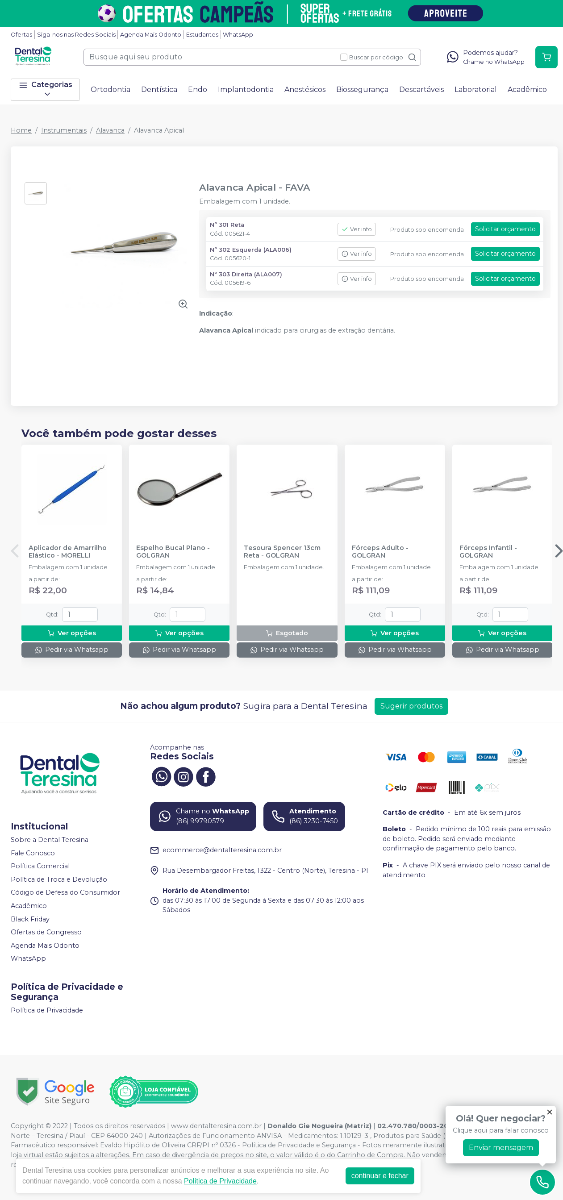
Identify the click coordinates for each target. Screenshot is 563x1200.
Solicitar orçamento (505, 229)
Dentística (159, 89)
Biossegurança (362, 89)
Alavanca (110, 130)
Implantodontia (246, 89)
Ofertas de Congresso (46, 932)
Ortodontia (110, 89)
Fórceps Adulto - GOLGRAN (380, 551)
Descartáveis (421, 89)
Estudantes (202, 34)
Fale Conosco (33, 853)
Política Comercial (40, 866)
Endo (197, 89)
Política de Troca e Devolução (59, 879)
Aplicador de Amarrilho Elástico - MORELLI (68, 551)
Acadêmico (527, 89)
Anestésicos (304, 89)
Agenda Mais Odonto (150, 34)
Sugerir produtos (411, 706)
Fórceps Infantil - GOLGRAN (488, 551)
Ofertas (21, 34)
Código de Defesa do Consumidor (65, 893)
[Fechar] (550, 1112)
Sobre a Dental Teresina (49, 840)
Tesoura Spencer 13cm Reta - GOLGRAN (282, 551)
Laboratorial (476, 89)
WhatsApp (238, 34)
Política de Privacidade (47, 1010)
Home (21, 130)
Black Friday (30, 919)
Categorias (45, 89)
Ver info (357, 229)
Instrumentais (64, 130)
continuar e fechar (380, 1175)
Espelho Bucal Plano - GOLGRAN (173, 551)
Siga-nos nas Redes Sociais (76, 34)
